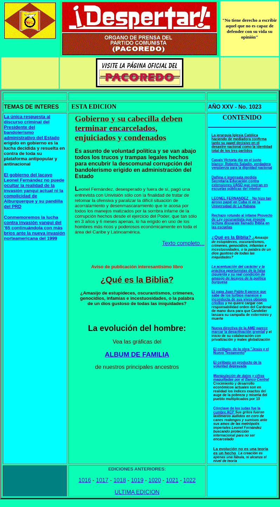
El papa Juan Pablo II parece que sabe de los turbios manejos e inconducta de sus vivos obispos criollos (239, 297)
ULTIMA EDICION (137, 492)
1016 (84, 480)
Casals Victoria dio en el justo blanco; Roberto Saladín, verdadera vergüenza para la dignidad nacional (241, 164)
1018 (119, 480)
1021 (172, 480)
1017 (102, 480)
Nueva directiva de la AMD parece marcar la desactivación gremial (239, 330)
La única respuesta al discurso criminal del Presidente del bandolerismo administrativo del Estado (31, 127)
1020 (155, 480)
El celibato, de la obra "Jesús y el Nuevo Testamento (241, 351)
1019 (137, 480)
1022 (189, 480)
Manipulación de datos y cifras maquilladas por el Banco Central (241, 377)
